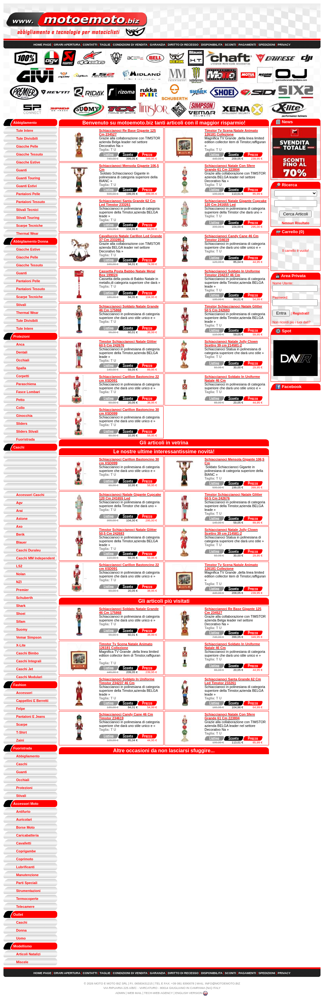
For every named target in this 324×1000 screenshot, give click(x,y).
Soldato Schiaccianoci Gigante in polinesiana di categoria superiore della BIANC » (128, 177)
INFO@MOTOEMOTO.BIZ (222, 983)
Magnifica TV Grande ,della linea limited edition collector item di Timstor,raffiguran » (235, 142)
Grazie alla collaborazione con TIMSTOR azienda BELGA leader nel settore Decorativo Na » (235, 177)
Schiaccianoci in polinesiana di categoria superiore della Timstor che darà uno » (235, 210)
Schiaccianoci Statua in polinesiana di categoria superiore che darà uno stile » (234, 351)
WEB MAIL (134, 993)
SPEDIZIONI (267, 44)
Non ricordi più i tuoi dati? (291, 322)
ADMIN (120, 993)
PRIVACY (283, 44)
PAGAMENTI (247, 44)
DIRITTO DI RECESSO (183, 44)
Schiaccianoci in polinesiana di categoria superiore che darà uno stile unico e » (235, 245)
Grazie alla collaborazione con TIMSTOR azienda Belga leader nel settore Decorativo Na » (129, 142)
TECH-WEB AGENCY (158, 993)
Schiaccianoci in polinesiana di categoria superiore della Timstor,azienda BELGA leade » (129, 212)
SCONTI (230, 44)
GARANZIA (157, 44)
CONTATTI (90, 44)
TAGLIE (105, 44)
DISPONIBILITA (211, 44)
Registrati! (301, 313)
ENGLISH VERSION (192, 993)
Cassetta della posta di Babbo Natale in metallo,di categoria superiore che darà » (129, 280)
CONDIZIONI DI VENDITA (130, 44)
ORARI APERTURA (67, 44)
